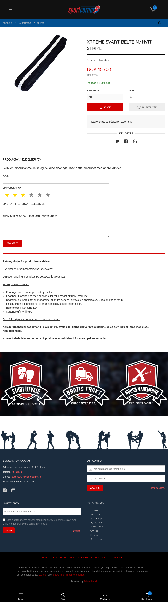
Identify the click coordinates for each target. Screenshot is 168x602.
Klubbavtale (96, 531)
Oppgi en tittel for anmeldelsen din (56, 209)
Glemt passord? (157, 492)
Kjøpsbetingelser (63, 562)
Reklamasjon (97, 523)
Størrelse (93, 90)
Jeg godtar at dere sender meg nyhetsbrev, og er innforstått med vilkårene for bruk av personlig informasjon (39, 526)
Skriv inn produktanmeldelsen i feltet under (56, 229)
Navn (56, 180)
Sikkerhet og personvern (93, 562)
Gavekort (95, 539)
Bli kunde (95, 519)
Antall (133, 90)
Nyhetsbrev (119, 562)
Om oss (94, 535)
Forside (94, 515)
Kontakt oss (96, 543)
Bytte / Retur (96, 527)
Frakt (45, 562)
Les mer (77, 535)
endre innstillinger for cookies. (69, 579)
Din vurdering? (12, 189)
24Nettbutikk (90, 585)
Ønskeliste (147, 107)
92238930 (17, 476)
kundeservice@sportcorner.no (26, 481)
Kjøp (105, 107)
